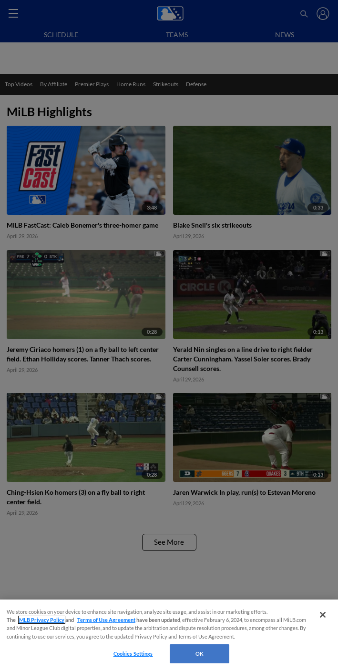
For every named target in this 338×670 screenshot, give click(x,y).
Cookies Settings (133, 653)
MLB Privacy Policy (41, 620)
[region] (169, 635)
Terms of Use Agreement (106, 620)
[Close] (322, 614)
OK (199, 653)
